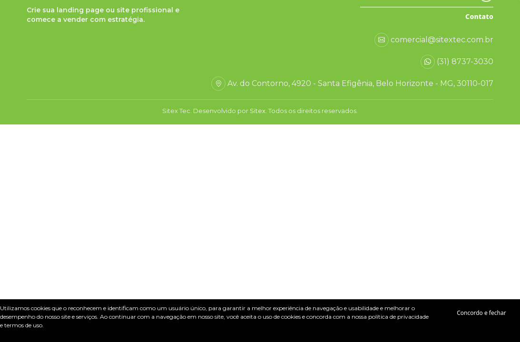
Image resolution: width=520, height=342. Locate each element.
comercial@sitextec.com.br (442, 39)
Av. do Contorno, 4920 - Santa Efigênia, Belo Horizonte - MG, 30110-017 (360, 83)
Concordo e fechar (481, 313)
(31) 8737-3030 (465, 61)
